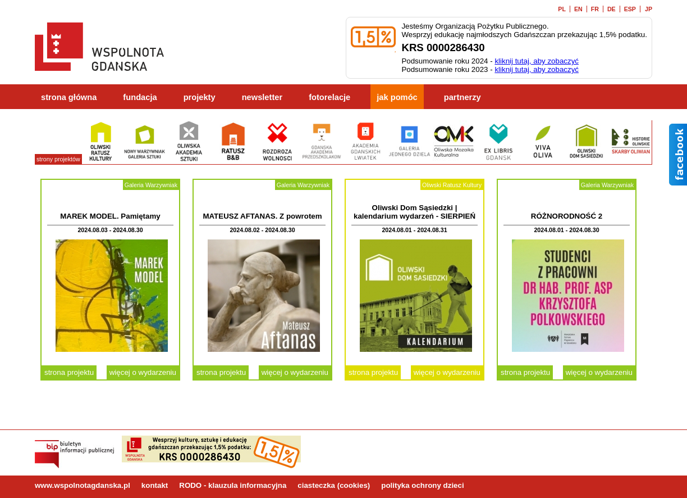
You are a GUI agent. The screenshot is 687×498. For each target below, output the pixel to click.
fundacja (140, 97)
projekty (200, 97)
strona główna (69, 97)
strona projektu (69, 372)
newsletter (262, 97)
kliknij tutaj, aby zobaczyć (536, 61)
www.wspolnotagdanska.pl (82, 485)
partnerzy (462, 97)
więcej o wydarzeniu (142, 372)
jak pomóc (397, 97)
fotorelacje (329, 97)
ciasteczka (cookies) (333, 485)
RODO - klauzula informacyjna (232, 485)
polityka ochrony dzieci (422, 485)
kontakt (154, 485)
